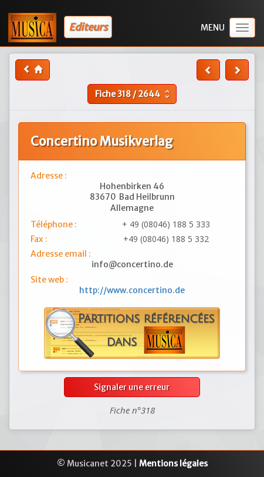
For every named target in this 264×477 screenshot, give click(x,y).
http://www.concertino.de (132, 290)
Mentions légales (173, 463)
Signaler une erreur (132, 387)
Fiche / (133, 94)
